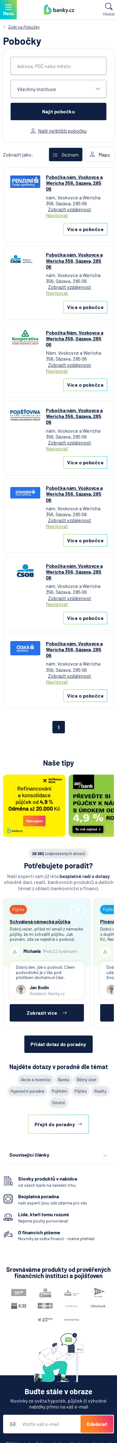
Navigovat (57, 215)
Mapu (100, 155)
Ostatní (58, 1102)
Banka (63, 1079)
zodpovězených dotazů (58, 853)
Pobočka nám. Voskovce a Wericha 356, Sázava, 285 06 (74, 183)
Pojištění (59, 1091)
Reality (100, 1091)
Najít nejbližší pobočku (59, 131)
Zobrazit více (47, 1013)
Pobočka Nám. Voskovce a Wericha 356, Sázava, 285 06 (74, 338)
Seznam (66, 154)
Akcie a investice (36, 1079)
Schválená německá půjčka (40, 921)
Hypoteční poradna (27, 1091)
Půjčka (81, 1091)
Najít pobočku (58, 111)
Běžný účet (86, 1079)
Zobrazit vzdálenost (69, 209)
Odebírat (97, 1424)
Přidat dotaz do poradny (58, 1044)
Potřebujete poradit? (58, 865)
